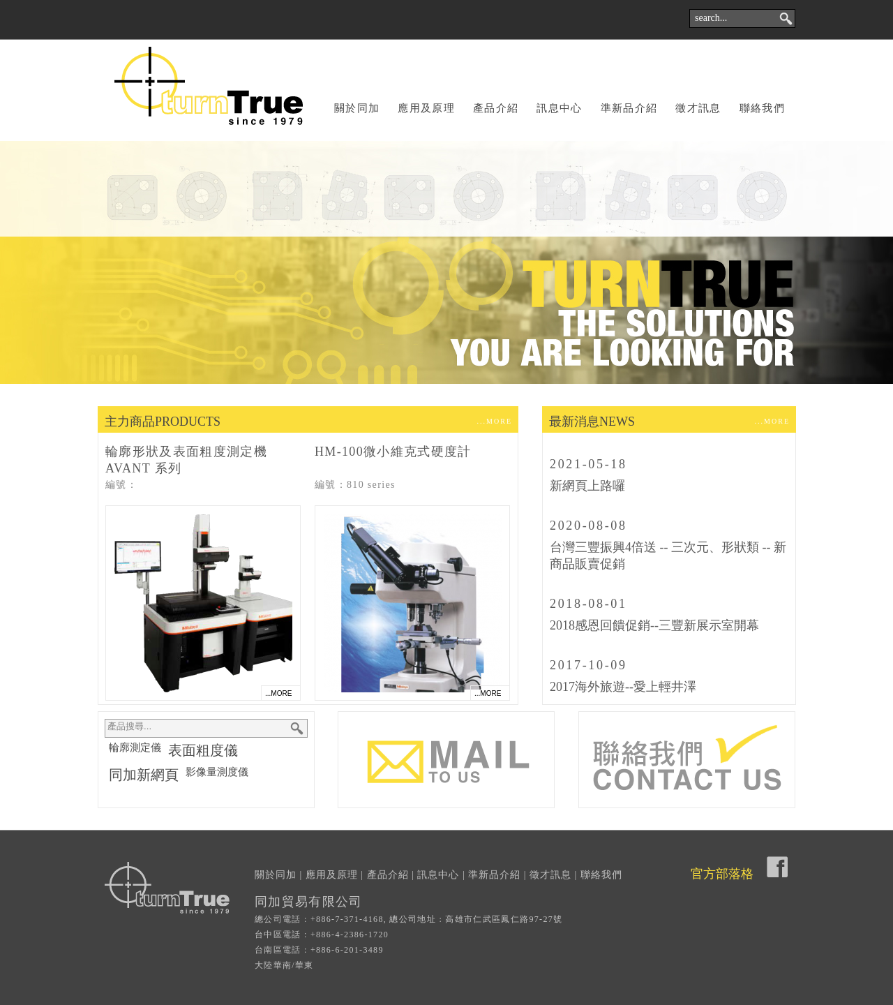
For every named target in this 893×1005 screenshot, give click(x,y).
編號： (121, 484)
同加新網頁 (144, 774)
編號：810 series (355, 484)
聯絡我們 (762, 108)
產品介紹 (495, 108)
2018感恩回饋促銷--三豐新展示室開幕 (654, 625)
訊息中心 (559, 108)
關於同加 (357, 108)
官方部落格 (722, 874)
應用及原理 (426, 108)
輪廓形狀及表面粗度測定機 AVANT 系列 (186, 460)
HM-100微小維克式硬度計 (393, 452)
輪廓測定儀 (135, 747)
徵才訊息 (698, 108)
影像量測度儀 (217, 771)
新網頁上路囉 (587, 486)
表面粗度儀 (203, 750)
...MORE (494, 421)
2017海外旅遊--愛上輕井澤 (623, 687)
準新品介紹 (629, 108)
